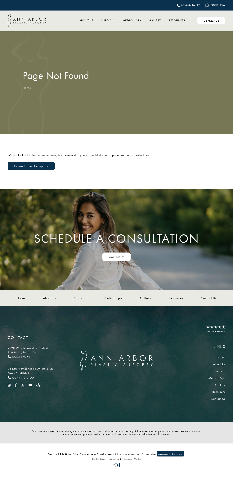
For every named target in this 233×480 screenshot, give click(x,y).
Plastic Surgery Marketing (105, 459)
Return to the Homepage (31, 166)
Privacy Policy (149, 453)
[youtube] (30, 384)
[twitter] (22, 384)
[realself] (38, 384)
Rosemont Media (132, 459)
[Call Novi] (31, 377)
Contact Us (208, 298)
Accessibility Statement (170, 453)
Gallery (155, 20)
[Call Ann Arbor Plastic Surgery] (188, 5)
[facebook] (16, 384)
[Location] (31, 350)
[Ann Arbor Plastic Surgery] (27, 20)
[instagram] (9, 384)
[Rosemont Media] (116, 466)
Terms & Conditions (129, 453)
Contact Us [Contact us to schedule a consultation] (116, 257)
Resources (177, 20)
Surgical (108, 20)
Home (27, 87)
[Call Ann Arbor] (31, 356)
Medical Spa (132, 20)
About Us (86, 20)
